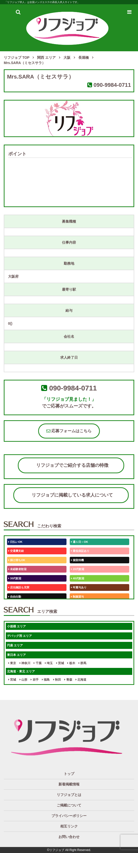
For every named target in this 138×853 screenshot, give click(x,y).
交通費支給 (16, 550)
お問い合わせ (69, 837)
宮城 (12, 679)
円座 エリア (15, 645)
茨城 (60, 663)
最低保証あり (80, 550)
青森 (68, 679)
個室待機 (77, 560)
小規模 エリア (16, 626)
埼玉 (49, 663)
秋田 (57, 679)
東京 (12, 663)
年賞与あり (79, 587)
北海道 (81, 679)
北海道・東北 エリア (21, 671)
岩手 (34, 679)
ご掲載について (69, 805)
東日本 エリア (16, 655)
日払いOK (15, 541)
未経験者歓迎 (17, 569)
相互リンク (69, 826)
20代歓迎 (77, 569)
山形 (23, 679)
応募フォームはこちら (69, 431)
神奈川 (25, 663)
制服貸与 (77, 596)
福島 (46, 679)
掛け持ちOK (16, 560)
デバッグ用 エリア (19, 636)
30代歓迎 (14, 578)
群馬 (82, 663)
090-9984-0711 (112, 85)
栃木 (71, 663)
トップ (69, 774)
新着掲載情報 (69, 784)
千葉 (37, 663)
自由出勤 (14, 596)
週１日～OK (79, 541)
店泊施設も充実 (18, 587)
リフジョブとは (69, 795)
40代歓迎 (77, 578)
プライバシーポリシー (69, 816)
